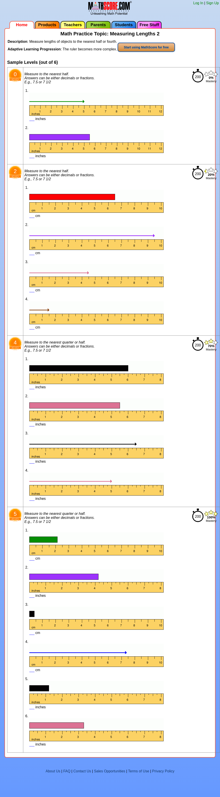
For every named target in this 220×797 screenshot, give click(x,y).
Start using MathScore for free (146, 47)
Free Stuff (149, 24)
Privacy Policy (163, 771)
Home (22, 24)
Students (124, 24)
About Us (53, 771)
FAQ (66, 771)
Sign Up (212, 3)
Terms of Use (138, 771)
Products (47, 24)
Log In (198, 3)
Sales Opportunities (109, 771)
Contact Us (82, 771)
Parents (98, 24)
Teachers (73, 24)
